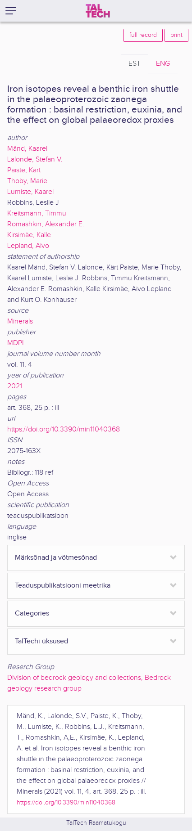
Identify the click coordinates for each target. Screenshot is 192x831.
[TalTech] (97, 11)
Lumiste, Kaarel (30, 192)
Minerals (20, 321)
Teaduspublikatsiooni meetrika (62, 585)
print (176, 35)
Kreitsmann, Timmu (36, 213)
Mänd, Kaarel (27, 148)
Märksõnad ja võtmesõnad (56, 557)
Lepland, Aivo (28, 246)
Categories (32, 613)
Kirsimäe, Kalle (29, 235)
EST (134, 63)
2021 (14, 386)
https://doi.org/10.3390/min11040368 (63, 429)
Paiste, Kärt (24, 170)
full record (143, 35)
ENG (163, 63)
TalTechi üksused (41, 641)
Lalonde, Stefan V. (35, 159)
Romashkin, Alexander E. (45, 224)
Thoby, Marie (27, 181)
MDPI (15, 343)
